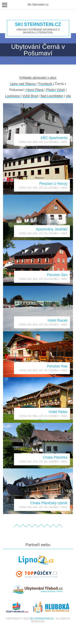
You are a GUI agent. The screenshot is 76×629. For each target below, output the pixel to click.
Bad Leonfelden (52, 96)
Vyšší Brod (30, 96)
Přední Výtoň (55, 90)
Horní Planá (35, 90)
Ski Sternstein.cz (38, 24)
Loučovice (13, 96)
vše (68, 96)
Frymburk (46, 83)
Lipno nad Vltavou (23, 83)
